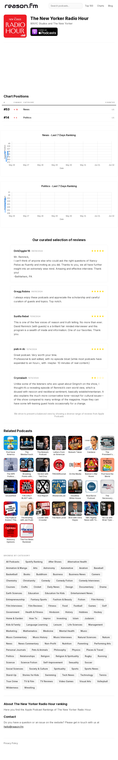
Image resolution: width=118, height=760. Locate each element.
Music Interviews (62, 637)
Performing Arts (102, 643)
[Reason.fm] (21, 5)
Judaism (89, 618)
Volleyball (102, 681)
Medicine (48, 631)
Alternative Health (77, 561)
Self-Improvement (53, 662)
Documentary (86, 587)
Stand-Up (11, 675)
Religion (45, 656)
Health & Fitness (34, 612)
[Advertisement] (60, 64)
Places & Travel (94, 650)
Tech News (68, 675)
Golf (104, 605)
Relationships (27, 656)
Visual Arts (85, 681)
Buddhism (41, 574)
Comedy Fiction (64, 580)
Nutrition (67, 643)
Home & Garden (14, 618)
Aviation (83, 568)
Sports (75, 668)
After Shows (55, 561)
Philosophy (60, 650)
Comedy (45, 580)
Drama (103, 587)
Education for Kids (55, 593)
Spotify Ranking (33, 561)
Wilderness (12, 687)
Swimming (50, 675)
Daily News (53, 587)
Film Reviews (35, 605)
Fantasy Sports (39, 599)
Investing (62, 618)
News (26, 109)
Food (65, 605)
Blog (110, 5)
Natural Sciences (87, 637)
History (69, 612)
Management (95, 624)
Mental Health (66, 631)
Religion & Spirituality (67, 656)
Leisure (58, 624)
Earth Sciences (14, 593)
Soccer (88, 662)
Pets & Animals (40, 650)
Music (84, 631)
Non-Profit (50, 643)
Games (92, 605)
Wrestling (29, 687)
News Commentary (28, 643)
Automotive (67, 568)
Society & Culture (38, 668)
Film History (97, 599)
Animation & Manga (16, 568)
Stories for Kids (31, 675)
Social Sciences (14, 668)
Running (102, 656)
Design (69, 587)
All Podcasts (12, 561)
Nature (106, 637)
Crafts (24, 587)
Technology (86, 675)
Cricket (37, 587)
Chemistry (11, 580)
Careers (96, 574)
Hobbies (83, 612)
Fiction (81, 599)
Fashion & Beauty (62, 599)
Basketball (11, 574)
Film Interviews (14, 605)
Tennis (103, 675)
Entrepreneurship (15, 599)
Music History (40, 637)
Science (10, 662)
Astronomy (49, 568)
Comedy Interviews (89, 580)
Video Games (66, 681)
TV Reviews (46, 681)
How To (33, 618)
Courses (10, 587)
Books (27, 574)
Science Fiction (29, 662)
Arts (35, 568)
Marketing (11, 631)
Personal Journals (16, 650)
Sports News (91, 668)
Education (33, 593)
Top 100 (89, 5)
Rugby (88, 656)
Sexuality (74, 662)
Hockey (98, 612)
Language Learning (37, 624)
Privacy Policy (11, 743)
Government (12, 612)
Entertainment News (82, 593)
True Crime (12, 681)
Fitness (52, 605)
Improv (47, 618)
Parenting (83, 643)
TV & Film (29, 681)
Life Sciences (75, 624)
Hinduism (54, 612)
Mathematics (30, 631)
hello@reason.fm (13, 726)
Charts (100, 5)
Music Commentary (16, 637)
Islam (75, 618)
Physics (76, 650)
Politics (27, 117)
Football (78, 605)
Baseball (98, 568)
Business (58, 574)
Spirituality (59, 668)
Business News (77, 574)
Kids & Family (13, 624)
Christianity (29, 580)
